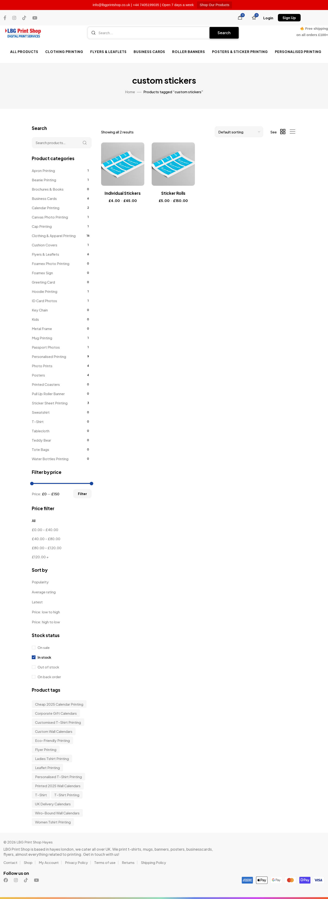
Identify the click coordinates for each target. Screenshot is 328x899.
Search (224, 32)
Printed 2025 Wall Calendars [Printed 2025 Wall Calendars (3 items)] (57, 785)
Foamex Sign (42, 273)
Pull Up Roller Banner (48, 393)
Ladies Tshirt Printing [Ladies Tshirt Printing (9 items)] (52, 758)
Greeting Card (43, 282)
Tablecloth (40, 431)
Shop (28, 862)
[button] (268, 18)
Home (130, 91)
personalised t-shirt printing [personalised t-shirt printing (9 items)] (58, 776)
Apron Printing (43, 170)
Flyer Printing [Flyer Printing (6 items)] (45, 749)
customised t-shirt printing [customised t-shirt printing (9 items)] (58, 722)
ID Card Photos (44, 300)
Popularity (40, 582)
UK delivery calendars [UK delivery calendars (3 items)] (53, 804)
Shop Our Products (214, 5)
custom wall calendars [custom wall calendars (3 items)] (53, 731)
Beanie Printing (44, 180)
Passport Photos (46, 347)
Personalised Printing (298, 52)
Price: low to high (46, 612)
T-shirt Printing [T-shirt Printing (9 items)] (66, 795)
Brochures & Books (48, 189)
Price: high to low (46, 622)
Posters (38, 375)
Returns (128, 862)
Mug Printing (42, 338)
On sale (43, 647)
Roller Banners (188, 52)
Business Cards (149, 52)
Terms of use (105, 862)
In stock (44, 657)
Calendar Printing (45, 207)
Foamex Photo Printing (50, 263)
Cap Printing (42, 226)
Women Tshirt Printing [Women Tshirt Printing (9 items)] (53, 822)
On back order (49, 676)
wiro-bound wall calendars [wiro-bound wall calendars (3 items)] (57, 813)
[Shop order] (239, 131)
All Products (24, 52)
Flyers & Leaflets (108, 52)
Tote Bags (40, 449)
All (33, 520)
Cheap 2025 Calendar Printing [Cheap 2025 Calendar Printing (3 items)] (59, 704)
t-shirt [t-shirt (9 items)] (41, 795)
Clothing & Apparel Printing (54, 235)
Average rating (44, 592)
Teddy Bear (41, 440)
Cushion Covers (44, 245)
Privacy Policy (76, 862)
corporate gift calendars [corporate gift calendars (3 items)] (56, 713)
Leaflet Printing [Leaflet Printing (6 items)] (47, 767)
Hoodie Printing (44, 291)
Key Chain (40, 310)
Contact (10, 862)
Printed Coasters (46, 384)
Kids (35, 319)
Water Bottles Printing (50, 458)
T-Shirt (38, 421)
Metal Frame (42, 328)
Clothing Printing (64, 52)
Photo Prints (42, 366)
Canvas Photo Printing (50, 217)
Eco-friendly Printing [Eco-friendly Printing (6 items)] (52, 740)
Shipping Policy (153, 862)
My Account (49, 862)
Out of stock (48, 667)
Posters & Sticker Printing (240, 52)
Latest (37, 602)
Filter (82, 494)
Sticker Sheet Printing (50, 403)
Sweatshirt (41, 412)
